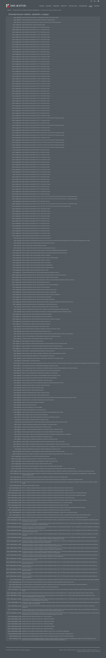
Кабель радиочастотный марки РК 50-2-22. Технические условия (35, 186)
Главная (9, 10)
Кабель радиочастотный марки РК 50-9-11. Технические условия (35, 149)
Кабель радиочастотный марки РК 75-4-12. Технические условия (35, 228)
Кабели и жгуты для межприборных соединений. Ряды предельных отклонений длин (40, 372)
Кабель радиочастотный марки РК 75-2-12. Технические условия (35, 176)
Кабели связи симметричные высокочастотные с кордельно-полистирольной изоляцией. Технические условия (45, 309)
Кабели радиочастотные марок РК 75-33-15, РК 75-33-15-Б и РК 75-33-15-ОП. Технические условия (43, 144)
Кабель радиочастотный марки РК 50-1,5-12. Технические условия (36, 159)
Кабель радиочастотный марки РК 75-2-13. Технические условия (35, 179)
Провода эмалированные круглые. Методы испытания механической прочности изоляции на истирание (44, 274)
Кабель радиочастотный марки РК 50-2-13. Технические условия (35, 41)
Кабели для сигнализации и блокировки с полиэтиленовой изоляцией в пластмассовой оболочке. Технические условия (47, 453)
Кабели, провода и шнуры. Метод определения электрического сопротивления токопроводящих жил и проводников (46, 434)
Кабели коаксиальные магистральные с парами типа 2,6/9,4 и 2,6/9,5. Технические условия (41, 22)
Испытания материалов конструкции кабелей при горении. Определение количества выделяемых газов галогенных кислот (48, 582)
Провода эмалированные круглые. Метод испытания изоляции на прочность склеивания (41, 294)
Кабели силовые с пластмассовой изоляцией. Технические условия (36, 331)
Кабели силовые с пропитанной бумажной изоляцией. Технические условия (38, 350)
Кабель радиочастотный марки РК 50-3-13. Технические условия (35, 44)
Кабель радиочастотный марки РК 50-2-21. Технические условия (35, 88)
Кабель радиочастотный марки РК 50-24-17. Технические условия (36, 130)
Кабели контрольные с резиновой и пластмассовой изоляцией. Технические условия (40, 306)
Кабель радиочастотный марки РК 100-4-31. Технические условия (36, 83)
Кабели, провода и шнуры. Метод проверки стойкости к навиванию (36, 255)
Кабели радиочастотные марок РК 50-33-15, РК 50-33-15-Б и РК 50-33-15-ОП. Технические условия (43, 132)
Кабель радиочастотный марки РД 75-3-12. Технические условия (35, 230)
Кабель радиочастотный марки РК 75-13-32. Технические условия (36, 78)
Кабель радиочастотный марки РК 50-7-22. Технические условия (35, 93)
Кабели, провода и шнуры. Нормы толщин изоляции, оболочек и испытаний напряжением (41, 370)
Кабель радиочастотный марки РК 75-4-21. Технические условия (35, 105)
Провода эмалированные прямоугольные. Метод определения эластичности (38, 355)
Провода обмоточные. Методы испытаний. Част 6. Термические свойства (37, 628)
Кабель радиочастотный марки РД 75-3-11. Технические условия (35, 225)
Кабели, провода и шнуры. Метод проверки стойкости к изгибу (35, 269)
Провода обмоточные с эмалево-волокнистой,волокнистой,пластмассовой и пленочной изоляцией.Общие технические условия (49, 397)
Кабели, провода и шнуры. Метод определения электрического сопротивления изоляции (41, 417)
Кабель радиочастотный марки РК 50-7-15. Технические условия (35, 49)
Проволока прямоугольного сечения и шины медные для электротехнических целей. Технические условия (44, 421)
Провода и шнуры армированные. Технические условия (34, 409)
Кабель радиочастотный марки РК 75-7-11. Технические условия (35, 29)
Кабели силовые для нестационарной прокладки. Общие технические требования (39, 377)
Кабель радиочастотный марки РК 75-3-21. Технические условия (35, 103)
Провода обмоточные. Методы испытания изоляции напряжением (36, 323)
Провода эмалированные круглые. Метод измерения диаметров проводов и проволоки (40, 272)
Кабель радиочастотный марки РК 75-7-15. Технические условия (35, 61)
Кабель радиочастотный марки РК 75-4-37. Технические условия (35, 71)
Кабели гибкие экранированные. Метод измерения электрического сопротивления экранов (41, 336)
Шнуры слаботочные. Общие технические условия (32, 390)
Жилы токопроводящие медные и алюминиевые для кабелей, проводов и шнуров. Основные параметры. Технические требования (50, 368)
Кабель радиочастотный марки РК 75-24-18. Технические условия (36, 215)
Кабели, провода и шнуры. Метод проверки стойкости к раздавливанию (37, 265)
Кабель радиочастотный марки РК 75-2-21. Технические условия (35, 100)
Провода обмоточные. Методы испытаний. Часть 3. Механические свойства (38, 621)
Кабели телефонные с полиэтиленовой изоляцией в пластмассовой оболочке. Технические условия (43, 451)
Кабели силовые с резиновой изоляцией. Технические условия (35, 419)
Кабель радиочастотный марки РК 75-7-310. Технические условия (36, 76)
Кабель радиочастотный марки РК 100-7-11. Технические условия (36, 39)
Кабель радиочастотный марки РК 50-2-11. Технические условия (35, 27)
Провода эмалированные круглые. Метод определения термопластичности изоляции (40, 277)
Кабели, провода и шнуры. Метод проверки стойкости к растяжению (36, 262)
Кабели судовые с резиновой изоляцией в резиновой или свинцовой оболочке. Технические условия (43, 441)
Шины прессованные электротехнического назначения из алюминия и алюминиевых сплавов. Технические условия (46, 311)
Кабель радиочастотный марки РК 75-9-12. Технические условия (35, 66)
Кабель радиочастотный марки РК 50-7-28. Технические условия (35, 220)
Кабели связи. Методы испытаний (29, 404)
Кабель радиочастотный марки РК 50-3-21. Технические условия (35, 90)
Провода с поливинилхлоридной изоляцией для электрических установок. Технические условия (42, 429)
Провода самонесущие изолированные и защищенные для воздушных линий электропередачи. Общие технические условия (48, 468)
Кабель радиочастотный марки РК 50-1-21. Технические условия (35, 181)
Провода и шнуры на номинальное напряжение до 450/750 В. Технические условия (39, 439)
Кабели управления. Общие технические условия (32, 341)
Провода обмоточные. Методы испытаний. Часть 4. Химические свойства (37, 623)
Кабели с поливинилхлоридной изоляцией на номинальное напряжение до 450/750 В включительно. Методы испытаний (47, 490)
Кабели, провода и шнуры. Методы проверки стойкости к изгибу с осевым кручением (40, 257)
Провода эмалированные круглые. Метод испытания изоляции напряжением (38, 299)
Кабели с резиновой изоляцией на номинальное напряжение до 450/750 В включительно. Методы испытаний (45, 505)
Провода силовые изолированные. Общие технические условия (35, 394)
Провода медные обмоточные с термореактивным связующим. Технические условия (40, 365)
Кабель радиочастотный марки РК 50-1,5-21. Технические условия (36, 184)
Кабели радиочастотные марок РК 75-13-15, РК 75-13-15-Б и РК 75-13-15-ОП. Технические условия (43, 140)
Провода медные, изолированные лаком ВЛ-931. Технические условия (37, 436)
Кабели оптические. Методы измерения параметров (33, 402)
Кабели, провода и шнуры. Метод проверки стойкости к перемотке (36, 260)
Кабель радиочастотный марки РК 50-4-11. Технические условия (35, 73)
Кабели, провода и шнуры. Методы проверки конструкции (34, 245)
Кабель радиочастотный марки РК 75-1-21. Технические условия (35, 189)
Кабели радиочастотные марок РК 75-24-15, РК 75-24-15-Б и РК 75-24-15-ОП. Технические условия (43, 142)
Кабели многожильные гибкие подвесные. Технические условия (35, 326)
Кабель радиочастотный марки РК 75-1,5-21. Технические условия (36, 191)
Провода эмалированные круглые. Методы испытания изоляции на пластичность (39, 289)
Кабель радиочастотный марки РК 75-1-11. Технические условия (35, 164)
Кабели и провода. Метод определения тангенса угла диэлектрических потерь (38, 247)
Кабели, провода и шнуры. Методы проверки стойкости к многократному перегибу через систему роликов (44, 252)
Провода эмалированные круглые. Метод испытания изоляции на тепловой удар (39, 292)
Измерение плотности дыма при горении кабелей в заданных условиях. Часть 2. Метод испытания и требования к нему (47, 633)
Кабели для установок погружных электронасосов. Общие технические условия (39, 458)
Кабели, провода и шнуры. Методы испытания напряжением (35, 414)
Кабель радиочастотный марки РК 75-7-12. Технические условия (35, 32)
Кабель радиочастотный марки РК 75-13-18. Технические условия (36, 213)
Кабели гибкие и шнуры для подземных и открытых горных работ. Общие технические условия (42, 466)
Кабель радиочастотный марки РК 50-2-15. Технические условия (35, 218)
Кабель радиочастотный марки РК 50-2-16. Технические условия (35, 162)
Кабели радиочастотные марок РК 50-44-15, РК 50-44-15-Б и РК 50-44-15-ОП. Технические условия (43, 135)
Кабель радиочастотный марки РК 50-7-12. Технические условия (35, 122)
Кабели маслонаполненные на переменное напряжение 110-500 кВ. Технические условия (41, 328)
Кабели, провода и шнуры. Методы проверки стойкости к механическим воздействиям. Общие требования (44, 250)
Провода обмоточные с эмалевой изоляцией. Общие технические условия (38, 399)
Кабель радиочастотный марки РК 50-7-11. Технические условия (35, 98)
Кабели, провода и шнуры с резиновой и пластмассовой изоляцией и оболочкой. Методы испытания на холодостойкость (47, 333)
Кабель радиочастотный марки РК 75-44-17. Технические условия (36, 208)
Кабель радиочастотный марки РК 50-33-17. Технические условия (36, 211)
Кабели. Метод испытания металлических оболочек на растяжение (36, 238)
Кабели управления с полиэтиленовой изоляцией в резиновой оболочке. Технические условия (42, 345)
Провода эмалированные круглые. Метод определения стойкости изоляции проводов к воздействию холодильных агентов (48, 279)
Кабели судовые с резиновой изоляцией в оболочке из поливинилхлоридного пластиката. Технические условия (45, 444)
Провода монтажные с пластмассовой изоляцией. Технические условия (37, 338)
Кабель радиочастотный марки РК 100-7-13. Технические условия (36, 68)
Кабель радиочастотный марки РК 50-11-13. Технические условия (36, 56)
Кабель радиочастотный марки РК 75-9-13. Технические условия (35, 34)
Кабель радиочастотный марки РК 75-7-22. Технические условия (35, 113)
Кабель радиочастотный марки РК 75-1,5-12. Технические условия (36, 171)
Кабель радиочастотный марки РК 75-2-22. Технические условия (35, 193)
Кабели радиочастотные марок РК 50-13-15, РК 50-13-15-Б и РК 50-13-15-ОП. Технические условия (43, 117)
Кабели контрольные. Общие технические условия (33, 387)
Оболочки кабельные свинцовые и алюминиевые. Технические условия (37, 380)
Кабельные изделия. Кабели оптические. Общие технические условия (37, 463)
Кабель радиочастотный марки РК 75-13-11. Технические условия (36, 36)
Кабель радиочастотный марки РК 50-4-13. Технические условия (35, 46)
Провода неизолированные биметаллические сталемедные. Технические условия (39, 424)
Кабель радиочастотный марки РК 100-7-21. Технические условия (36, 115)
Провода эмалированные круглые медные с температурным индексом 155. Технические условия (42, 358)
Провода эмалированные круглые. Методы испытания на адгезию (36, 287)
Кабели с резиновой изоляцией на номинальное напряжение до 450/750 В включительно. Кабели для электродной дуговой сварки (49, 512)
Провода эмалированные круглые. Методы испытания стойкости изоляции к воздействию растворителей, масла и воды (47, 301)
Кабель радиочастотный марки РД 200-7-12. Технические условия (36, 235)
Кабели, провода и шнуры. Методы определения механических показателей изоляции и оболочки (42, 382)
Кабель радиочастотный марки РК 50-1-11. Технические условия (35, 152)
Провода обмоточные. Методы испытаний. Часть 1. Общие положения (37, 616)
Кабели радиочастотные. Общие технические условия (33, 24)
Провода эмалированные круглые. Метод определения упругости (36, 282)
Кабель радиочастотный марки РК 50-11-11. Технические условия (36, 174)
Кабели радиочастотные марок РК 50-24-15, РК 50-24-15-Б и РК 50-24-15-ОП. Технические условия (43, 125)
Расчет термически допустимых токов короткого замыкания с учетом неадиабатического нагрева (42, 412)
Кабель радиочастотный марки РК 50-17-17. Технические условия (36, 120)
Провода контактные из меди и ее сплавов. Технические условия (36, 385)
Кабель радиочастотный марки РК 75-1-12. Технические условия (35, 166)
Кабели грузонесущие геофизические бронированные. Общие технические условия (40, 461)
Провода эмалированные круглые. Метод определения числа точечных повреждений (40, 284)
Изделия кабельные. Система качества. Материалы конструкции (36, 456)
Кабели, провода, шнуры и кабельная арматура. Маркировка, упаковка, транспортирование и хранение (44, 353)
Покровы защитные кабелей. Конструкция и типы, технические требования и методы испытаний (42, 431)
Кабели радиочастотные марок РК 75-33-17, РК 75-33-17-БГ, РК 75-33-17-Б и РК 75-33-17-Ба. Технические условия (46, 206)
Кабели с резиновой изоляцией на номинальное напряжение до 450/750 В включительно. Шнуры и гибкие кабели (46, 509)
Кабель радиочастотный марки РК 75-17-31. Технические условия (36, 81)
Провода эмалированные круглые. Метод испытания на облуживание (37, 296)
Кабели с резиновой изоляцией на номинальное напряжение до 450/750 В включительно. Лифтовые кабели (45, 477)
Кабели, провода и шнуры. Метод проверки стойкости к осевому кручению (37, 267)
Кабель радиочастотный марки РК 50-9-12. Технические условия (35, 54)
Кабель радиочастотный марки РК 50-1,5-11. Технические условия (36, 157)
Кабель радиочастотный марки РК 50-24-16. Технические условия (36, 127)
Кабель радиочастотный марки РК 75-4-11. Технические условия (35, 201)
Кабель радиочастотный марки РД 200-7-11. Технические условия (36, 233)
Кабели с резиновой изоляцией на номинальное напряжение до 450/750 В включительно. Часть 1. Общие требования (47, 502)
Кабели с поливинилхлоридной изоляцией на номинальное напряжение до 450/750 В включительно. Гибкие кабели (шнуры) (48, 497)
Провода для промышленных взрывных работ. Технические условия (36, 426)
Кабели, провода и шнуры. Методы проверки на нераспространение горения (38, 242)
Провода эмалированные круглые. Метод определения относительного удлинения (39, 304)
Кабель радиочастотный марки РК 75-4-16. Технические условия (35, 59)
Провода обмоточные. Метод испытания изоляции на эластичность (36, 321)
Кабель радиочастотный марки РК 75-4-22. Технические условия (35, 108)
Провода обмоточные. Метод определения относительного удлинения (37, 316)
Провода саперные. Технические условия (31, 360)
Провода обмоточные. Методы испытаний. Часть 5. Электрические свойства (38, 626)
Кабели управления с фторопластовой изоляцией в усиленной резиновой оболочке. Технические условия (44, 343)
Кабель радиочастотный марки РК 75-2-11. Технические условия (35, 223)
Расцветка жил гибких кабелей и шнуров (30, 485)
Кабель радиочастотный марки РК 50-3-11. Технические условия (35, 51)
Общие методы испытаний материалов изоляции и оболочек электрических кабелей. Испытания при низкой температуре (48, 636)
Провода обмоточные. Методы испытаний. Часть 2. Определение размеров (38, 618)
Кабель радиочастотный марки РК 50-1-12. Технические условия (35, 154)
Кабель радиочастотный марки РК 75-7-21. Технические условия (35, 110)
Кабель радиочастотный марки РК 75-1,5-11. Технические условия (36, 169)
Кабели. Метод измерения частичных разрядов (32, 407)
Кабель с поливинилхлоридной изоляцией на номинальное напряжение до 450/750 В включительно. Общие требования (47, 487)
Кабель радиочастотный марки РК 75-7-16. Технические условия (35, 63)
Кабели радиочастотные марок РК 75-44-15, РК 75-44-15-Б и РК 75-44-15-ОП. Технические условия (43, 147)
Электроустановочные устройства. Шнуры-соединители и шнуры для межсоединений (40, 586)
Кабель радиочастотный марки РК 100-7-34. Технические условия (36, 86)
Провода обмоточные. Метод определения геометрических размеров (36, 314)
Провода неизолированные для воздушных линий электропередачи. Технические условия (41, 448)
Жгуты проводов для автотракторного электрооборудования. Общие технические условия (41, 375)
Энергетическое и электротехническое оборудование (26, 10)
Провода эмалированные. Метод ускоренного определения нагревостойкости (38, 19)
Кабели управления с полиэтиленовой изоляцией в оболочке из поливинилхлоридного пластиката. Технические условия (47, 348)
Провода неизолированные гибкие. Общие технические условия (35, 392)
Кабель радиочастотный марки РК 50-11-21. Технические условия (36, 95)
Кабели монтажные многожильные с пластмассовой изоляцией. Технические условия (40, 17)
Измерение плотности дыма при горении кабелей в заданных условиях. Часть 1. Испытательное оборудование (45, 631)
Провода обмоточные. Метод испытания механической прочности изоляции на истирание (41, 319)
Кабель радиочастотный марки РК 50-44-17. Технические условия (36, 137)
